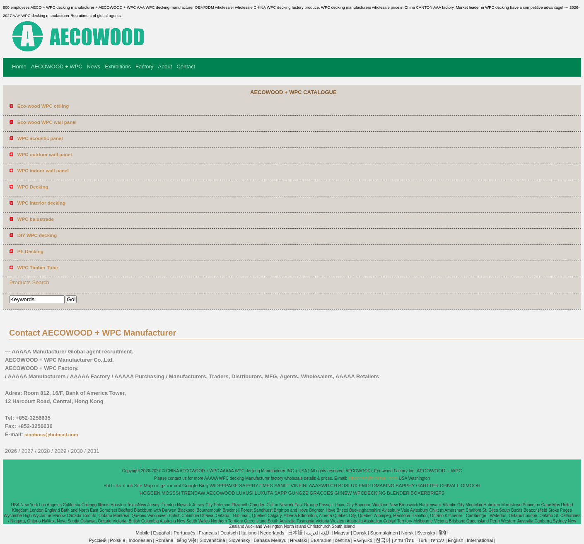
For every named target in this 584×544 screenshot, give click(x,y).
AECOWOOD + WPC (56, 66)
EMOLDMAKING (376, 485)
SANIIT (282, 485)
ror (170, 485)
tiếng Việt (186, 540)
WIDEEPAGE (224, 485)
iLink (128, 485)
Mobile (142, 532)
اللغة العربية (318, 532)
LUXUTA (264, 493)
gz (163, 485)
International (480, 540)
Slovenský (239, 540)
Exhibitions (118, 66)
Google (190, 485)
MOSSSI (171, 493)
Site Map (143, 485)
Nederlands (272, 532)
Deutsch (229, 532)
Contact (185, 66)
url (156, 485)
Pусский (97, 540)
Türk (422, 540)
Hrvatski (298, 540)
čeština (342, 540)
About (165, 66)
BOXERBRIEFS (427, 493)
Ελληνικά (362, 540)
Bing (203, 485)
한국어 (383, 540)
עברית (437, 540)
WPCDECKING (369, 493)
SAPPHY (405, 485)
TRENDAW (193, 493)
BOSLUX (348, 485)
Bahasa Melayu (269, 540)
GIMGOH (470, 485)
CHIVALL (449, 485)
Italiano (248, 532)
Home (19, 66)
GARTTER (427, 485)
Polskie (117, 540)
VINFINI (299, 485)
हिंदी (442, 532)
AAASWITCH (323, 485)
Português (184, 532)
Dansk (360, 532)
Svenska (426, 532)
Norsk (407, 532)
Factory (144, 66)
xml (177, 485)
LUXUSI (245, 493)
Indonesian (140, 540)
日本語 (295, 532)
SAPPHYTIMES (256, 485)
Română (164, 540)
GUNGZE (298, 493)
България (321, 540)
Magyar (342, 532)
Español (161, 532)
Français (208, 532)
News (94, 66)
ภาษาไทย (404, 540)
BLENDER (398, 493)
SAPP (280, 493)
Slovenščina (212, 540)
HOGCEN (150, 493)
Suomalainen (384, 532)
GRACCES (321, 493)
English (455, 540)
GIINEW (343, 493)
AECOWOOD (220, 493)
